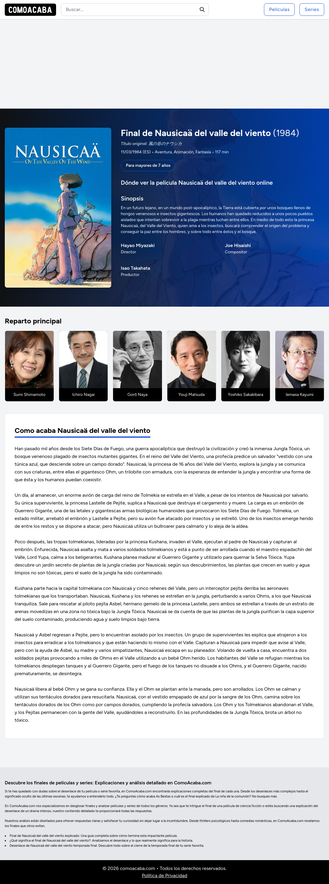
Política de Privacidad (164, 875)
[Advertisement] (164, 64)
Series (312, 9)
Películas (279, 9)
